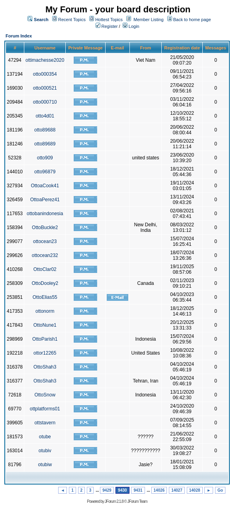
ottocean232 (45, 255)
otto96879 (44, 172)
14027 (176, 490)
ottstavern (44, 423)
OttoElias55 (45, 297)
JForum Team (137, 501)
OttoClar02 (45, 269)
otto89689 (44, 144)
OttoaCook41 (45, 185)
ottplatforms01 (45, 409)
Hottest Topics (109, 19)
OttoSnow (44, 395)
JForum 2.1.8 (114, 501)
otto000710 (45, 102)
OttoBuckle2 (45, 227)
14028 (194, 490)
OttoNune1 (45, 325)
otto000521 (45, 88)
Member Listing (148, 19)
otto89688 (44, 130)
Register (107, 26)
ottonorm (44, 311)
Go (220, 490)
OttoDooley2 (44, 283)
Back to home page (192, 19)
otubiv (45, 450)
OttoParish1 (44, 339)
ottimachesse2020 (44, 60)
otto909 (45, 158)
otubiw (45, 464)
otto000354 (45, 74)
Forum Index (19, 35)
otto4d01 (44, 116)
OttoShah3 (44, 367)
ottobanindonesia (45, 213)
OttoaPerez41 (45, 199)
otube (45, 436)
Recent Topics (72, 19)
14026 (159, 490)
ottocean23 (45, 241)
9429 (106, 490)
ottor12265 (44, 353)
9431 (137, 490)
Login (131, 26)
